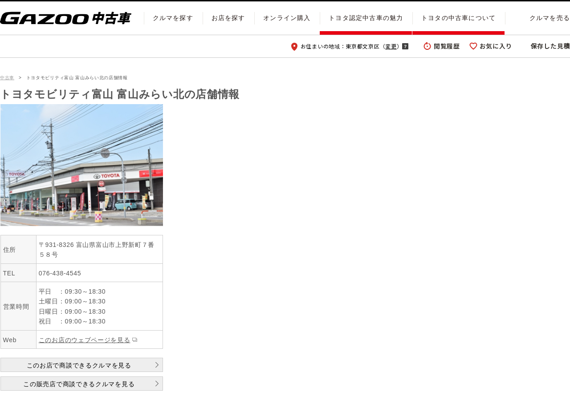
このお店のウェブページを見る (84, 339)
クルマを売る (549, 17)
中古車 (7, 77)
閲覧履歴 (447, 45)
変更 (390, 46)
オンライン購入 (286, 17)
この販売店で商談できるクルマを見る (78, 384)
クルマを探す (173, 17)
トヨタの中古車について (458, 17)
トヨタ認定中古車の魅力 (366, 17)
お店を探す (228, 17)
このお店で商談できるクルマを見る (79, 365)
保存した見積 (550, 45)
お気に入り (496, 45)
